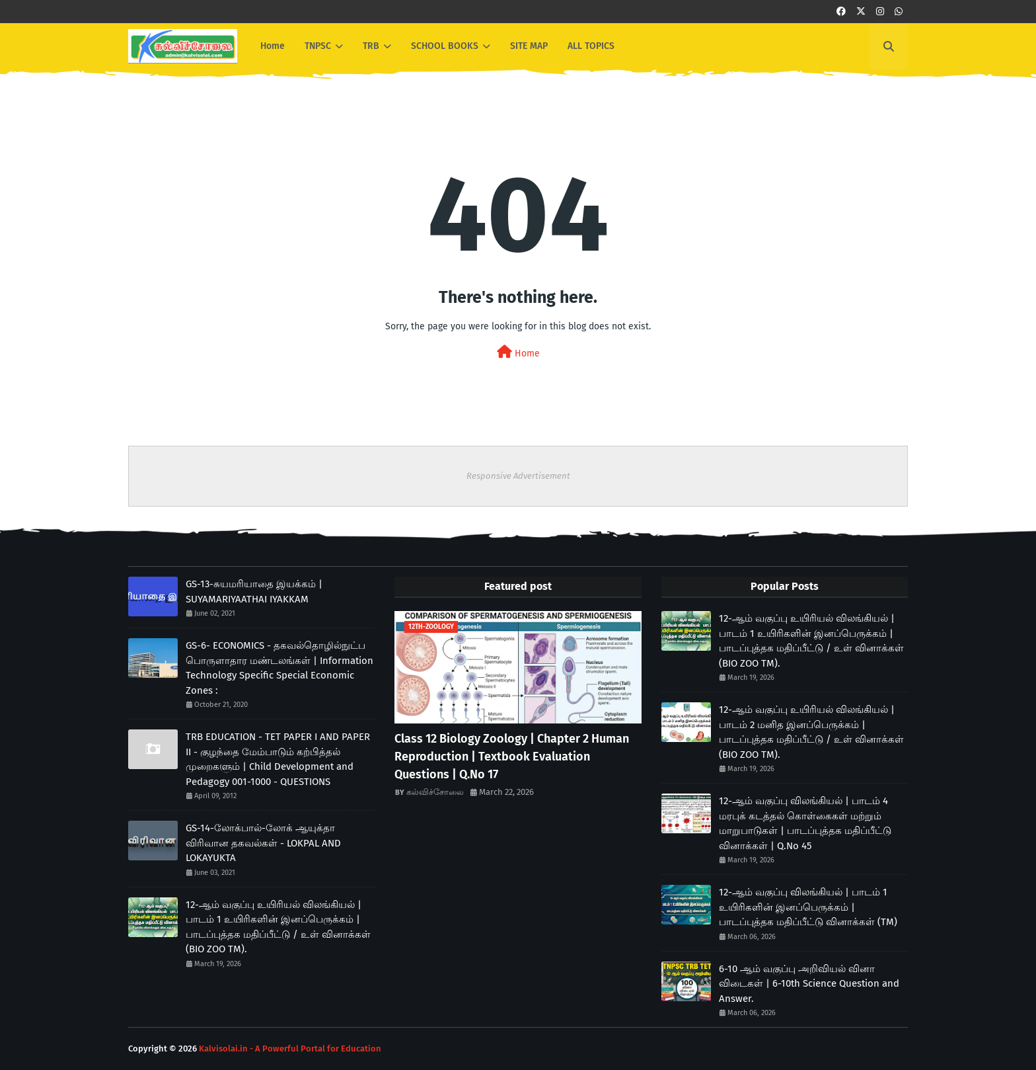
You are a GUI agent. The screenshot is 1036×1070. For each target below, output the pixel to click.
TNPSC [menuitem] (318, 46)
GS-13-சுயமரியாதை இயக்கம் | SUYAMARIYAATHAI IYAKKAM (254, 591)
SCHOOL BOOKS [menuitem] (444, 46)
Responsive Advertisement (518, 476)
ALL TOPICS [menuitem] (591, 46)
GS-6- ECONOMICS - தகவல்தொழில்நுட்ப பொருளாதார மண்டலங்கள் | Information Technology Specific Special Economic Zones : (279, 667)
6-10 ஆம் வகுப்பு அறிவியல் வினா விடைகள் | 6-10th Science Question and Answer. (809, 984)
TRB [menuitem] (371, 46)
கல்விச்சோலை (435, 792)
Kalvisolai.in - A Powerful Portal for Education (290, 1048)
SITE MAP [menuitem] (529, 46)
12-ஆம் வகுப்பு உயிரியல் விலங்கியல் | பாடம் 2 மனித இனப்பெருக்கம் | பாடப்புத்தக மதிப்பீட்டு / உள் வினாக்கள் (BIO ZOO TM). (811, 732)
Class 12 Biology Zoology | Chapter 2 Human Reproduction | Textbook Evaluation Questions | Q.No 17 (511, 756)
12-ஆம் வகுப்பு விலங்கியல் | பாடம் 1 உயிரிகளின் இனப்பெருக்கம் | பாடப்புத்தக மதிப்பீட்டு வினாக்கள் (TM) (808, 907)
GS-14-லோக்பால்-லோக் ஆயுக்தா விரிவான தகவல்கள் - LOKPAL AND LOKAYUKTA (263, 843)
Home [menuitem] (272, 46)
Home (518, 352)
